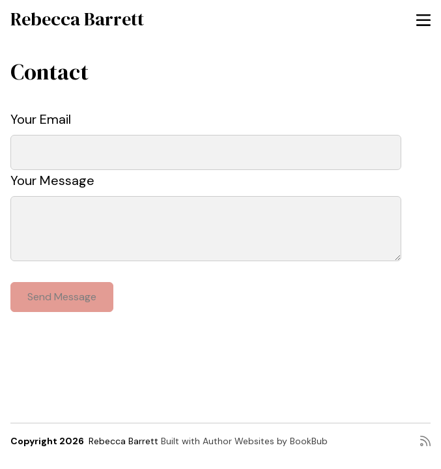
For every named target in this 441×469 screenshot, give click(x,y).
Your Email (40, 119)
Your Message (52, 180)
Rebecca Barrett (77, 19)
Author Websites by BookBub (265, 441)
